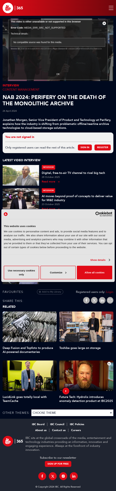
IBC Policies (77, 424)
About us (40, 430)
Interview (11, 85)
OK (58, 74)
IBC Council (57, 424)
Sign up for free (58, 463)
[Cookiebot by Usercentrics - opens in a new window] (97, 214)
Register (102, 147)
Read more (48, 181)
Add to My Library (51, 291)
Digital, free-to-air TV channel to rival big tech (73, 173)
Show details (98, 260)
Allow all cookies (94, 272)
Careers (76, 430)
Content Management (21, 90)
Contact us (59, 430)
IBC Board (38, 424)
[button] (110, 8)
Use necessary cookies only (21, 272)
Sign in (85, 147)
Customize (58, 272)
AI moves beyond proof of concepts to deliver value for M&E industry (77, 198)
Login (109, 292)
